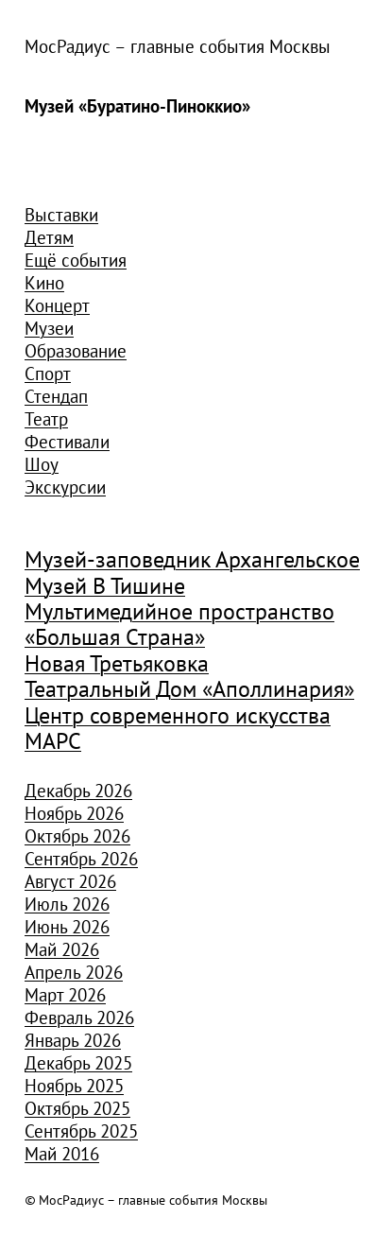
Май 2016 (62, 1153)
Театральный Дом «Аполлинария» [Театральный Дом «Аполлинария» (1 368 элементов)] (189, 690)
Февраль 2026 (79, 1017)
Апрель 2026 (74, 972)
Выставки (61, 214)
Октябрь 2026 (77, 836)
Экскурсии (65, 487)
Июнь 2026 (67, 926)
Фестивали (67, 441)
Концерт (57, 305)
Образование (76, 350)
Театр (46, 419)
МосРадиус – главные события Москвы (178, 46)
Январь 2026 (73, 1040)
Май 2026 (62, 949)
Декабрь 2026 (78, 790)
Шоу (42, 464)
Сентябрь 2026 (81, 858)
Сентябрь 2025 (81, 1131)
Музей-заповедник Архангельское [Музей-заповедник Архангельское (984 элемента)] (192, 560)
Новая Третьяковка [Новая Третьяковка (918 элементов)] (117, 664)
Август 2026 (70, 881)
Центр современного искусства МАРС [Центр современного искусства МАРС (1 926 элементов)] (178, 729)
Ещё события (76, 260)
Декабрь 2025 (78, 1063)
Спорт (48, 373)
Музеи (49, 328)
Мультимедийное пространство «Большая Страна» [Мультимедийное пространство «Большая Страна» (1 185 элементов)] (179, 625)
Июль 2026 (67, 904)
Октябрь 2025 (77, 1108)
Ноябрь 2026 (74, 813)
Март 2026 (65, 994)
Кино (44, 282)
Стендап (56, 396)
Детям (49, 237)
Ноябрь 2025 (74, 1085)
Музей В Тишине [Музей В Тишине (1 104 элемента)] (105, 587)
